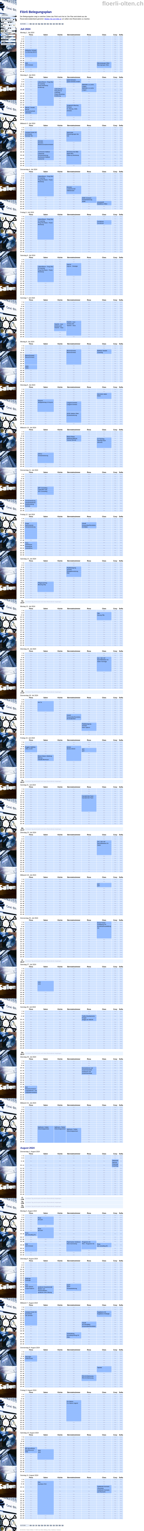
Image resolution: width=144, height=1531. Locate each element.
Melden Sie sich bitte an (53, 19)
